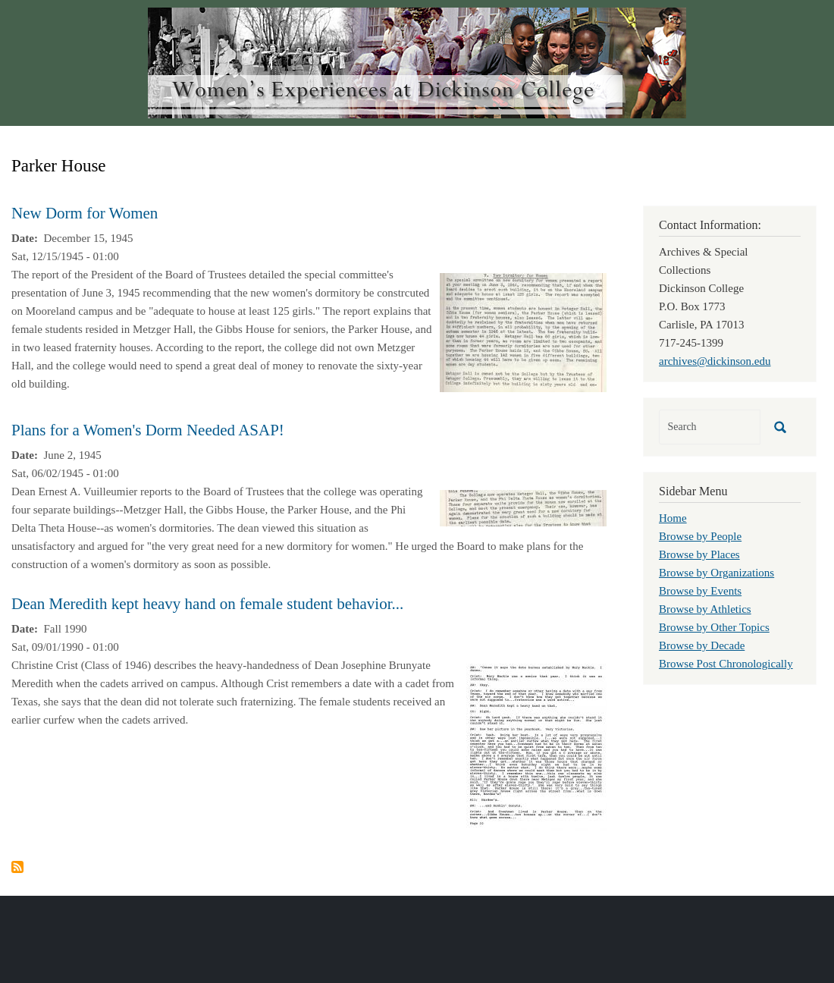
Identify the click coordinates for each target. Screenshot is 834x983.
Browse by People (700, 536)
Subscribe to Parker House (17, 867)
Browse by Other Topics (714, 627)
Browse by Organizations (716, 573)
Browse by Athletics (705, 609)
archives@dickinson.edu (715, 361)
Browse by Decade (702, 645)
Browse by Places (699, 554)
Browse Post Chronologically (726, 664)
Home (673, 518)
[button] (523, 331)
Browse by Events (700, 591)
